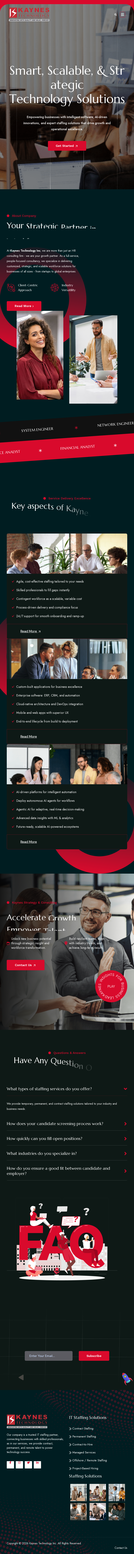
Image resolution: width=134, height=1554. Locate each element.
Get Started (67, 146)
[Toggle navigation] (122, 14)
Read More (24, 306)
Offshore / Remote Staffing (88, 1460)
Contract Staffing (81, 1428)
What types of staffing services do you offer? (49, 1088)
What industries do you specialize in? (42, 1153)
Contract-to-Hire (81, 1444)
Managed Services (82, 1452)
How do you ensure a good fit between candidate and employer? (58, 1171)
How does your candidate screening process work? (55, 1123)
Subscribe (94, 1356)
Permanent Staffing (82, 1436)
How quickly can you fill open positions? (44, 1138)
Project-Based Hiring (83, 1468)
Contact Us (25, 965)
